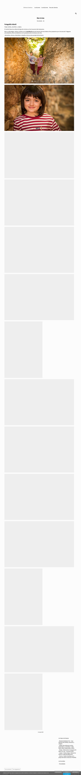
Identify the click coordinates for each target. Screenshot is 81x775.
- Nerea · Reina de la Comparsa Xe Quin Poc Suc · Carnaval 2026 (67, 750)
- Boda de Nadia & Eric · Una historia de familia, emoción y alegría (66, 742)
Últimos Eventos (27, 7)
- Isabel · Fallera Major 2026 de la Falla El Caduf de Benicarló (67, 753)
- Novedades (62, 764)
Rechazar (75, 772)
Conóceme (37, 7)
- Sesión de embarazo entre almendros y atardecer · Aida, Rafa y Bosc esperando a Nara (66, 747)
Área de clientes (53, 7)
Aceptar (67, 774)
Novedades (39, 21)
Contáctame (44, 7)
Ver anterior (8, 769)
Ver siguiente (16, 769)
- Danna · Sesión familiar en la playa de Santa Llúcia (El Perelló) (67, 756)
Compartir (40, 732)
